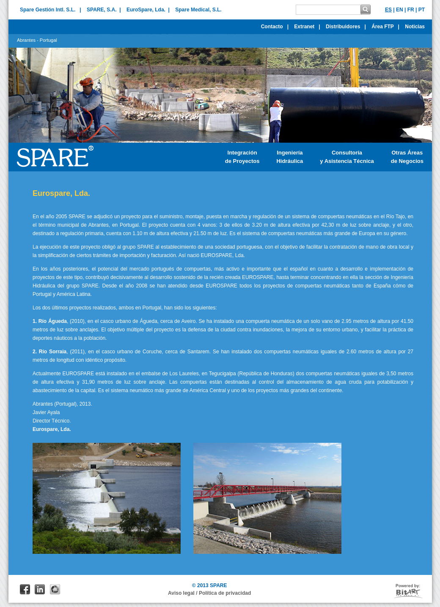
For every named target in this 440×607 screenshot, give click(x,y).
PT (421, 10)
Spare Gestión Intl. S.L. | (50, 10)
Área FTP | (385, 27)
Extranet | (307, 27)
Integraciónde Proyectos (242, 156)
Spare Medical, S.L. (198, 10)
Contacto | (275, 27)
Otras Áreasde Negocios (407, 156)
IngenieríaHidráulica (289, 156)
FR (410, 10)
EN (399, 10)
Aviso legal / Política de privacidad (209, 593)
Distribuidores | (346, 27)
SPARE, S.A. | (104, 10)
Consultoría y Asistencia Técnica (347, 156)
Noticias (417, 27)
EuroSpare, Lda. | (148, 10)
